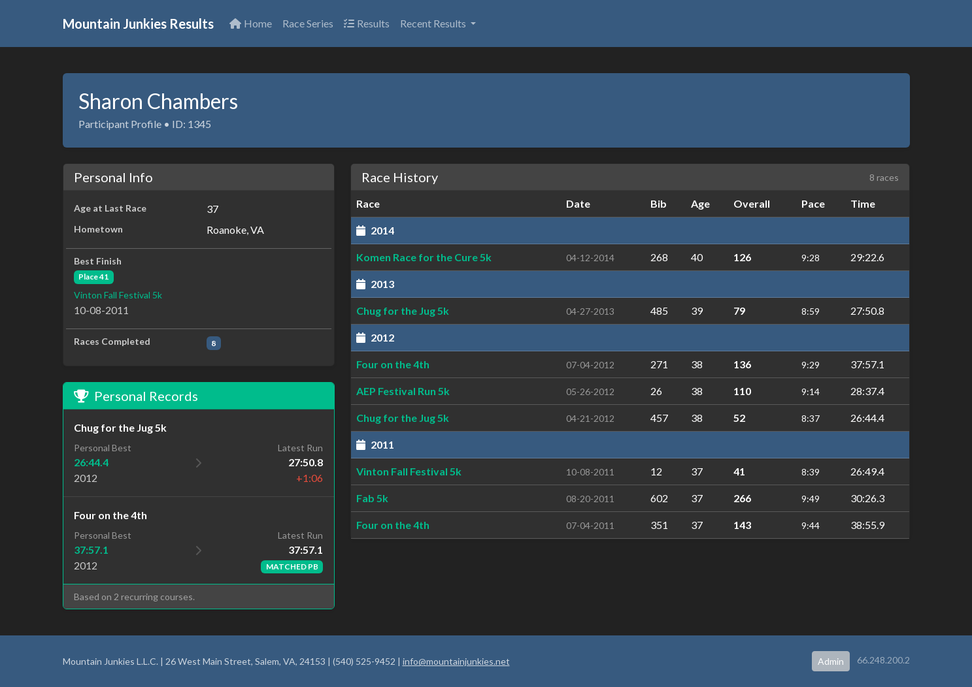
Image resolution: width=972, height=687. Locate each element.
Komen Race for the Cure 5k (424, 257)
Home (250, 23)
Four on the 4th (392, 364)
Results (367, 23)
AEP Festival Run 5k (403, 391)
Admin (831, 661)
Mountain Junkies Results (138, 23)
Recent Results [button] (434, 23)
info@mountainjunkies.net (456, 661)
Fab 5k (372, 498)
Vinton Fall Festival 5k (118, 294)
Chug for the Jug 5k (402, 310)
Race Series (307, 23)
